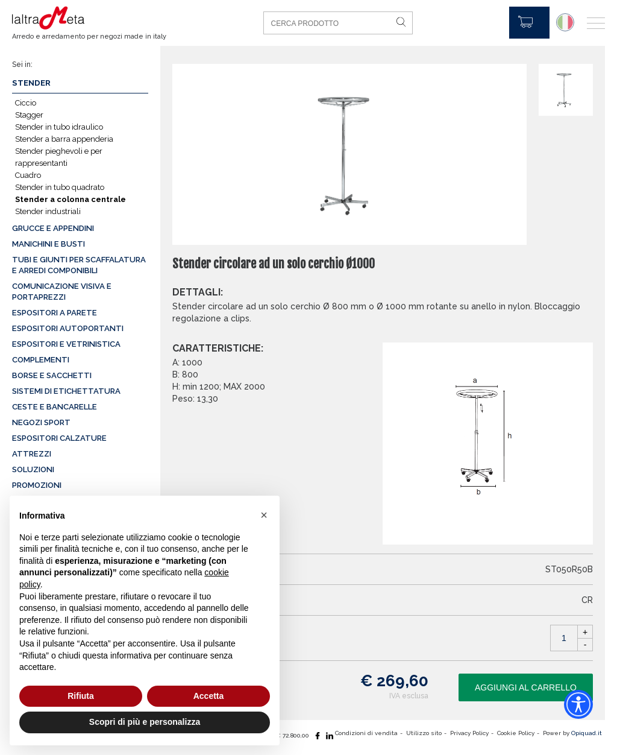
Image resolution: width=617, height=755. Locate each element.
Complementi (40, 359)
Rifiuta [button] (80, 696)
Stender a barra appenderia (64, 139)
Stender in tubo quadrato (59, 187)
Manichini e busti (48, 243)
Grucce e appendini (53, 228)
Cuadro (28, 175)
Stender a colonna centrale (70, 199)
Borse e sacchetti (52, 375)
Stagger (29, 114)
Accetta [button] (208, 696)
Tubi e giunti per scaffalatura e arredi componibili (79, 265)
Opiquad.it (586, 733)
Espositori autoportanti (68, 328)
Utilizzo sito (424, 733)
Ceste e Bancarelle (54, 406)
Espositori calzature (59, 438)
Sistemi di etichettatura (66, 391)
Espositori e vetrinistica (66, 344)
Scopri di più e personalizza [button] (144, 722)
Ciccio (25, 102)
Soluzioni (33, 469)
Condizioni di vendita (366, 733)
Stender (31, 82)
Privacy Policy (469, 733)
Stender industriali (48, 211)
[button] (264, 515)
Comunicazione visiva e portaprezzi (61, 292)
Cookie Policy (515, 733)
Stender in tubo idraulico (59, 126)
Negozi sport (41, 422)
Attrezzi (31, 453)
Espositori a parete (54, 312)
